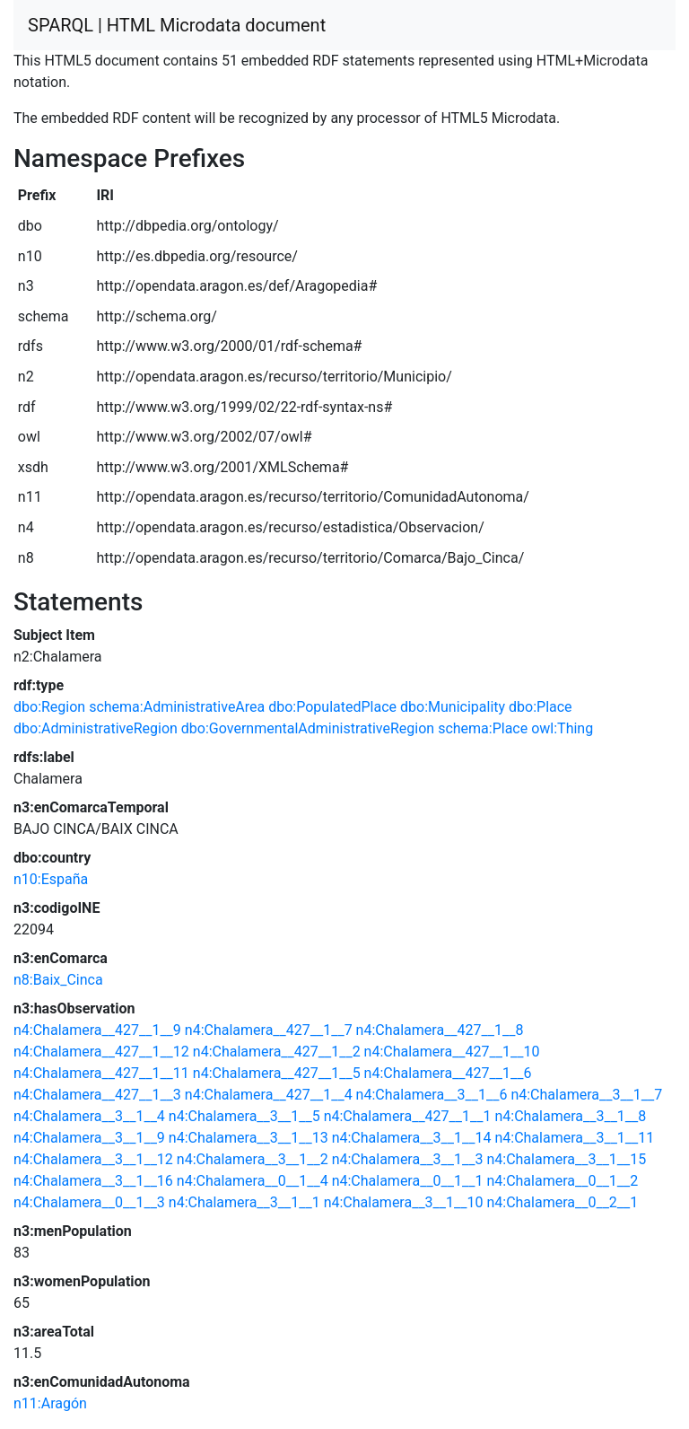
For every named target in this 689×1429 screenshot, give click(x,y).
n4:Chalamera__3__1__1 (244, 1202)
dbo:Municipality (452, 706)
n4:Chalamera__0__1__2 (562, 1180)
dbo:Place (540, 706)
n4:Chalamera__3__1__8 (570, 1116)
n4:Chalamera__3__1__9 (89, 1137)
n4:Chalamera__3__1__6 (432, 1094)
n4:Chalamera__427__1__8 (440, 1030)
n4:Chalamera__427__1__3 (97, 1094)
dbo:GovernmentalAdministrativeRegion (307, 728)
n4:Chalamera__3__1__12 (93, 1159)
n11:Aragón (50, 1403)
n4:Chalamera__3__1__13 (248, 1137)
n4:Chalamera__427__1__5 (277, 1073)
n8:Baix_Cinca (58, 979)
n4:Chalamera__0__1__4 (252, 1180)
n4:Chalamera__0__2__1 (562, 1202)
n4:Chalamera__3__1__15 (566, 1159)
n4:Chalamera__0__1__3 (89, 1202)
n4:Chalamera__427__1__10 (452, 1051)
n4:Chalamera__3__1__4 (89, 1116)
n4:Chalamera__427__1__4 (269, 1094)
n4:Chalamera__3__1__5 (244, 1116)
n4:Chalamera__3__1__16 (93, 1180)
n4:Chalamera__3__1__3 (408, 1159)
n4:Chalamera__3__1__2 (252, 1159)
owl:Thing (562, 728)
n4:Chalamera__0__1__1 (408, 1180)
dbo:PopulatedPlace (332, 706)
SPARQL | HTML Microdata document (177, 25)
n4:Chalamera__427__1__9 (97, 1030)
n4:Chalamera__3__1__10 (404, 1202)
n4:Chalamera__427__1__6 (448, 1073)
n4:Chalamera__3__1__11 (574, 1137)
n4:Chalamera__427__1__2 (277, 1051)
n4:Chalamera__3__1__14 (412, 1137)
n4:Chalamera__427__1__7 (269, 1030)
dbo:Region (49, 706)
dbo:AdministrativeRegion (95, 728)
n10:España (50, 879)
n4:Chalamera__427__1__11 (101, 1073)
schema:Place (483, 728)
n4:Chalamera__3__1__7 (586, 1094)
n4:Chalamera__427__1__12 (101, 1051)
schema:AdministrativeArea (177, 706)
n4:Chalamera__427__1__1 (408, 1116)
